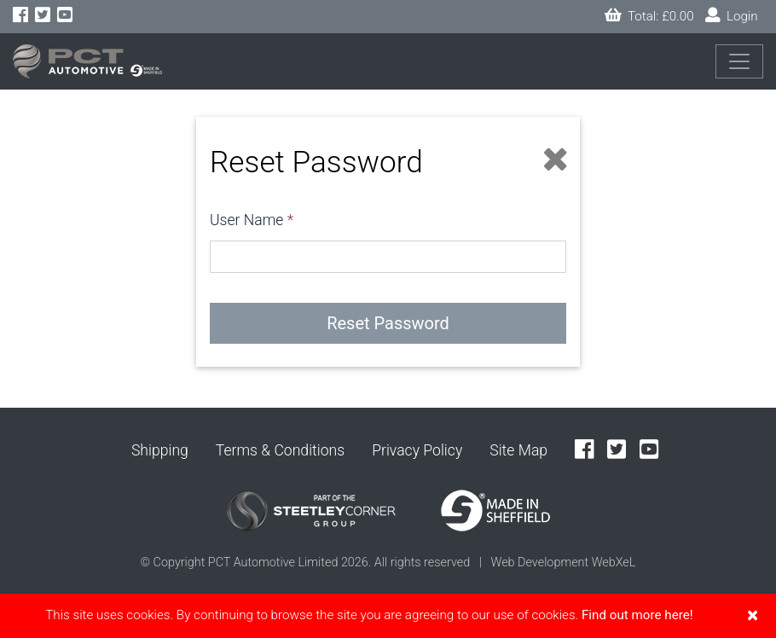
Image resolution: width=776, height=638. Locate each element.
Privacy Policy (417, 450)
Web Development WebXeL (562, 562)
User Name (246, 220)
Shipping (159, 450)
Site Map (518, 450)
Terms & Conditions (280, 450)
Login (731, 16)
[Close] (752, 614)
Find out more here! (637, 615)
